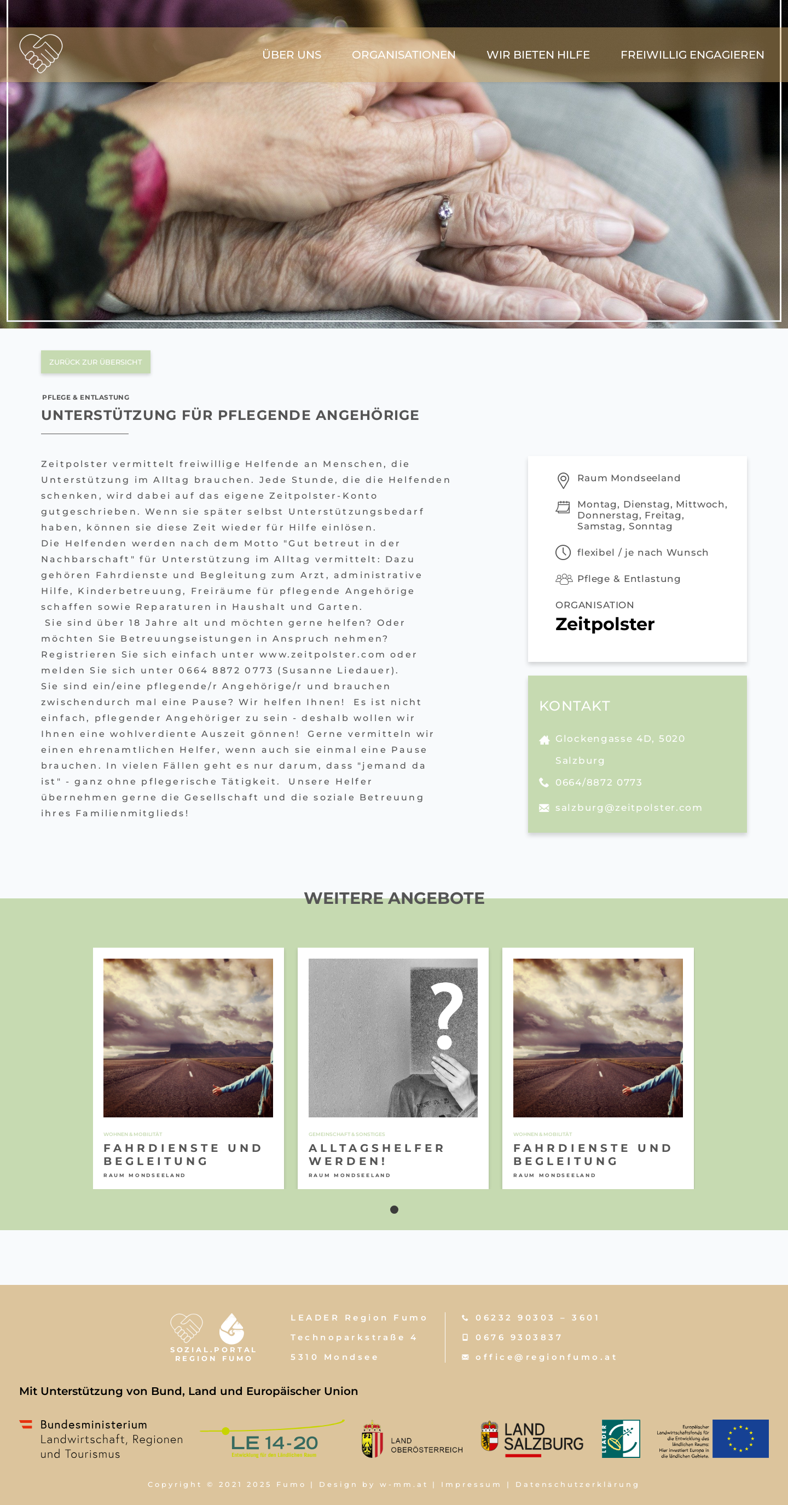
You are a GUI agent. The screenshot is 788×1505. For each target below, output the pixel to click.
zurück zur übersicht (95, 361)
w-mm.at (404, 1484)
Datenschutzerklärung (577, 1484)
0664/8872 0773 (599, 782)
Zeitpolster (605, 624)
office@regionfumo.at (547, 1357)
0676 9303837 (519, 1337)
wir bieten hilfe (538, 54)
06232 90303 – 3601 (538, 1317)
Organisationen (404, 54)
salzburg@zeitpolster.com (629, 807)
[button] (394, 1210)
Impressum (471, 1484)
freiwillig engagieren (692, 54)
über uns (291, 54)
